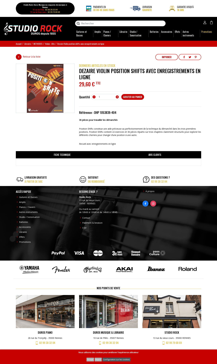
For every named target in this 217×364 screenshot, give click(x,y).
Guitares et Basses (81, 33)
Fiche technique (62, 155)
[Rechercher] (120, 23)
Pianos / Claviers (107, 33)
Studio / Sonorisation (135, 33)
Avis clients (154, 155)
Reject (98, 359)
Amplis (97, 32)
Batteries (154, 32)
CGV (84, 227)
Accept (90, 359)
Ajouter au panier (132, 97)
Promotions (206, 32)
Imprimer (166, 57)
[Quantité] (106, 97)
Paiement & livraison (92, 222)
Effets (177, 32)
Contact (86, 217)
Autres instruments (188, 33)
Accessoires (166, 32)
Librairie (123, 32)
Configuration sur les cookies (116, 359)
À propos (150, 191)
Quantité (84, 97)
